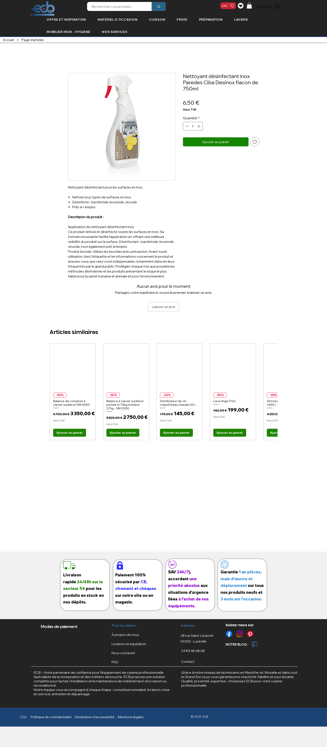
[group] (163, 391)
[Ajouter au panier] (69, 433)
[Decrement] (187, 126)
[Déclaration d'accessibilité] (95, 717)
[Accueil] (8, 40)
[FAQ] (128, 662)
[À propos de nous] (128, 634)
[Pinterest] (250, 634)
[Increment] (199, 126)
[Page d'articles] (32, 40)
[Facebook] (229, 634)
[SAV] (228, 5)
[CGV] (24, 717)
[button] (249, 5)
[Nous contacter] (128, 653)
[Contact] (199, 661)
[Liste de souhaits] (241, 5)
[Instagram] (239, 634)
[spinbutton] (193, 126)
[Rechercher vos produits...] (117, 6)
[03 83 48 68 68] (199, 651)
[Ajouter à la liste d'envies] (254, 141)
